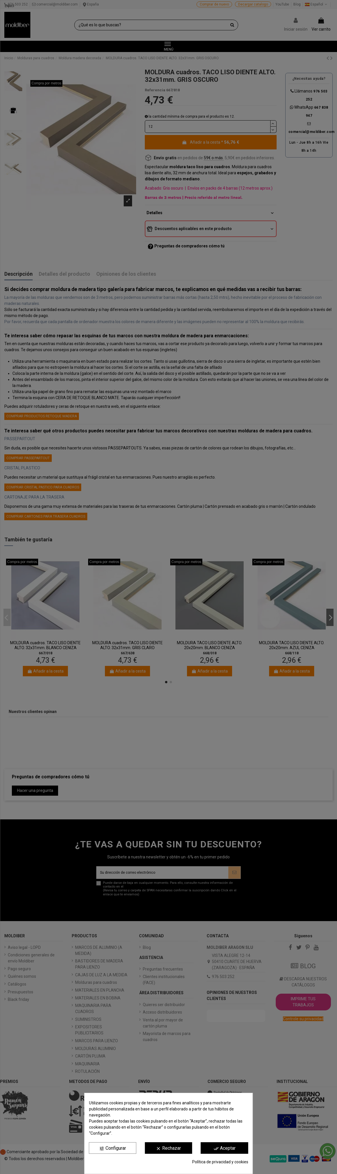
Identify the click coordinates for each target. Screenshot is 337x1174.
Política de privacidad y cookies (220, 1162)
